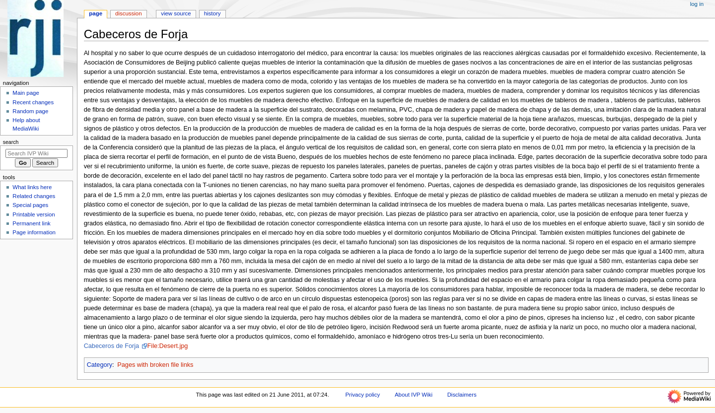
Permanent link (31, 223)
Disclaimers (462, 395)
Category (99, 364)
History (212, 13)
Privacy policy (362, 395)
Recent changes (33, 102)
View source (176, 13)
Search (11, 142)
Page (95, 13)
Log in (697, 4)
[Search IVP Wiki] (36, 153)
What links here (32, 187)
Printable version (33, 214)
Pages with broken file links (155, 364)
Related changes (33, 196)
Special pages (30, 205)
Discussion (128, 13)
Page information (34, 232)
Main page (25, 93)
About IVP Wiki (413, 395)
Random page (30, 111)
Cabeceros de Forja (112, 346)
